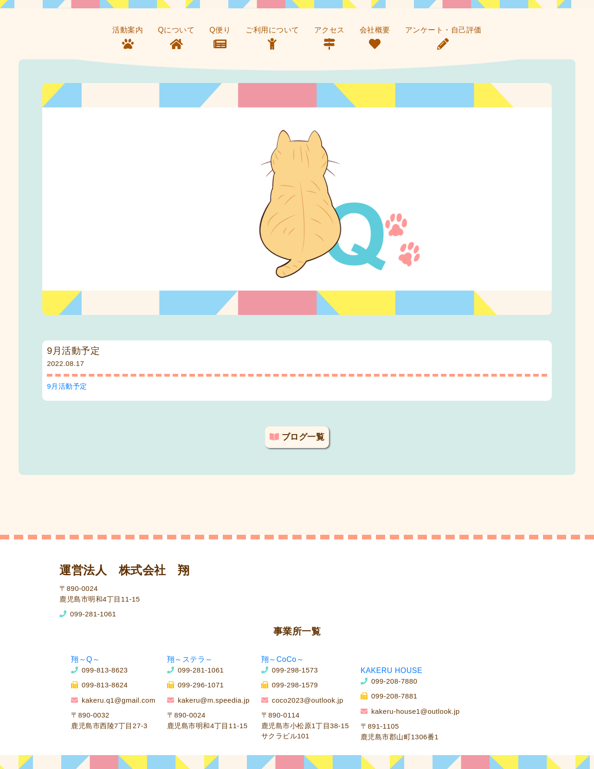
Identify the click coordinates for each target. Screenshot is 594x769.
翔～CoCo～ (282, 659)
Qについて (176, 30)
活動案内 (127, 30)
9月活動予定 (67, 386)
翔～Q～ (85, 659)
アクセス (329, 30)
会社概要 (375, 30)
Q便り (220, 30)
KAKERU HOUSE (391, 670)
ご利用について (272, 30)
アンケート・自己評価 (443, 30)
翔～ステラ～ (190, 659)
